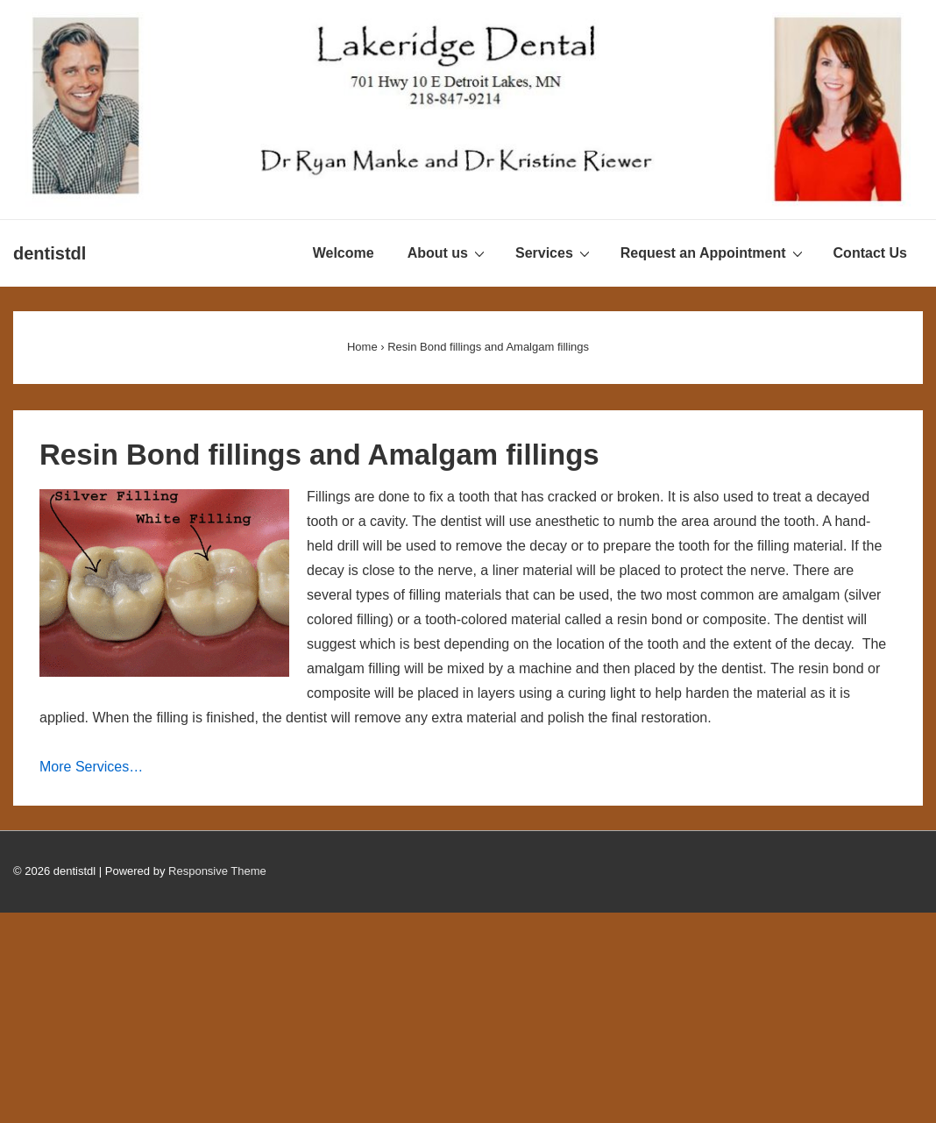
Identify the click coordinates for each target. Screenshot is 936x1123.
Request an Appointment (713, 252)
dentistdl (49, 253)
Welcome (343, 252)
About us (448, 252)
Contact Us (870, 252)
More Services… (91, 766)
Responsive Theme (217, 871)
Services (554, 252)
